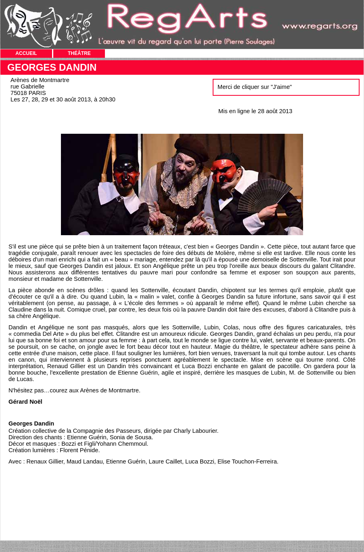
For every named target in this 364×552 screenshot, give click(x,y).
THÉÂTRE (79, 53)
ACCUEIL (26, 53)
